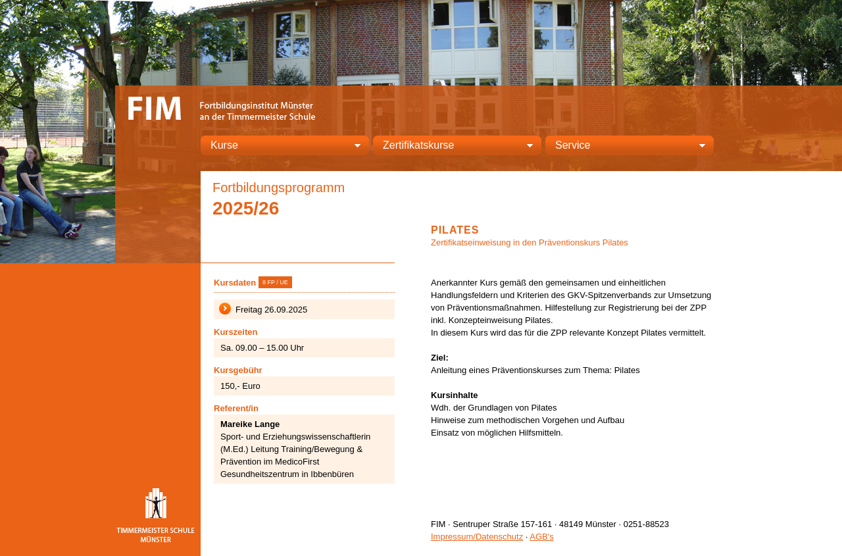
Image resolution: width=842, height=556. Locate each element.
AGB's (541, 537)
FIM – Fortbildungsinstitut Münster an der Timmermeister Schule (223, 107)
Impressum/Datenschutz (477, 537)
